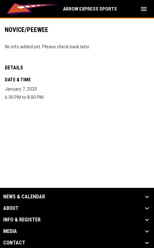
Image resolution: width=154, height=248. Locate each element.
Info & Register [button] (22, 219)
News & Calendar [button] (24, 196)
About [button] (11, 208)
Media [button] (10, 231)
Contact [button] (14, 242)
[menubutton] (144, 9)
